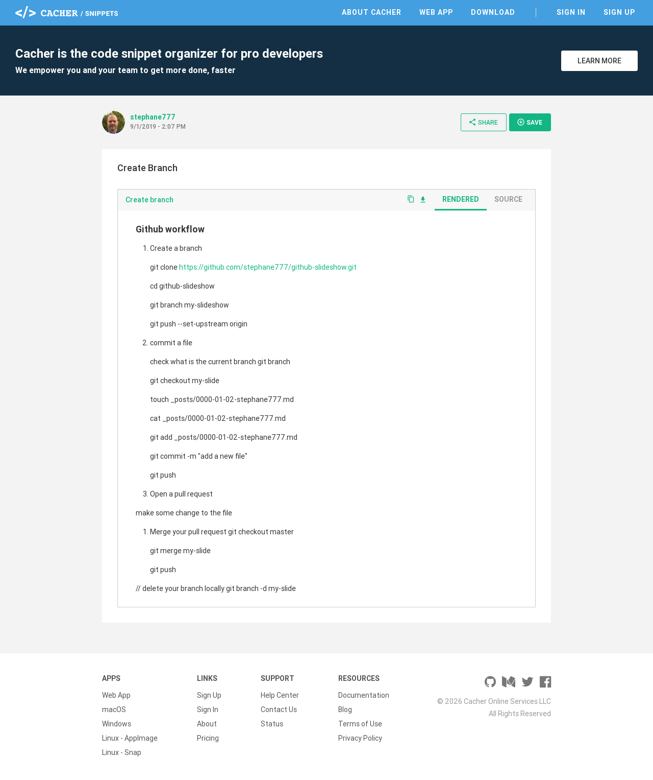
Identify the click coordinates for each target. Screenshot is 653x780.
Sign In (571, 12)
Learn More (599, 60)
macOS (114, 709)
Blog (345, 709)
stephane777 (152, 117)
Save (529, 122)
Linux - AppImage (130, 738)
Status (272, 723)
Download (493, 12)
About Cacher (371, 12)
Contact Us (279, 709)
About (207, 723)
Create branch (149, 199)
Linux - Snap (121, 752)
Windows (116, 723)
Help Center (280, 695)
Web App (436, 12)
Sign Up (619, 12)
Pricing (208, 738)
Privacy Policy (360, 738)
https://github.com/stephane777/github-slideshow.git (268, 267)
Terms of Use (360, 723)
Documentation (363, 695)
